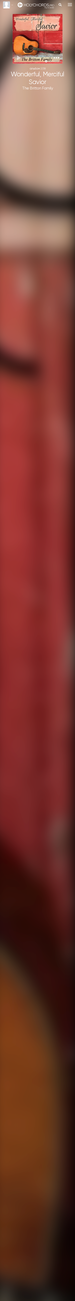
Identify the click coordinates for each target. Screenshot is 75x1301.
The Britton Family (37, 88)
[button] (56, 58)
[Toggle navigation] (70, 4)
